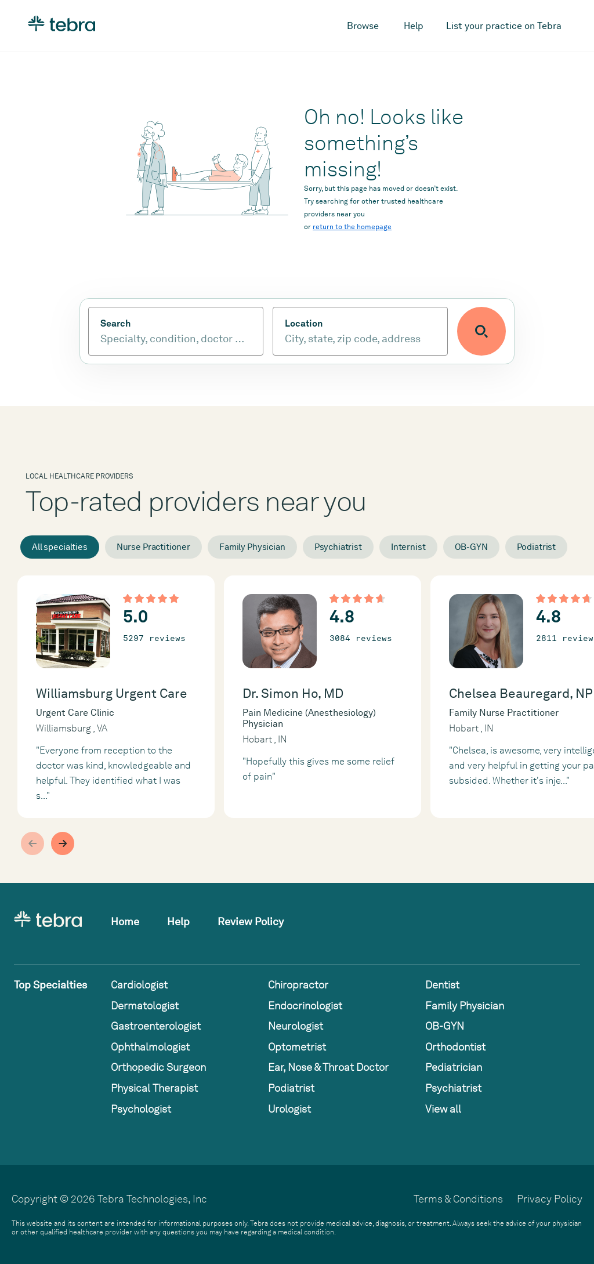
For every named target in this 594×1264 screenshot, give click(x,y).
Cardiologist (139, 985)
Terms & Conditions (458, 1199)
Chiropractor (298, 985)
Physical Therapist (154, 1088)
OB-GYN (471, 547)
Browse (363, 25)
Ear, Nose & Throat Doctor (328, 1067)
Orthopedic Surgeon (158, 1067)
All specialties (60, 547)
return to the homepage (352, 227)
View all (443, 1109)
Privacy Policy (549, 1199)
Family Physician (252, 547)
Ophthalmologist (150, 1047)
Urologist (289, 1109)
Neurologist (295, 1026)
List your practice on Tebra (504, 25)
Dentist (442, 985)
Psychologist (141, 1109)
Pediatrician (453, 1067)
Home (125, 921)
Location (304, 323)
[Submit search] (481, 331)
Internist (408, 547)
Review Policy (251, 921)
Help (413, 25)
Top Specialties (50, 985)
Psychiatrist (338, 547)
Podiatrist (536, 547)
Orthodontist (455, 1047)
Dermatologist (145, 1005)
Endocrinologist (305, 1005)
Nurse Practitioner (153, 547)
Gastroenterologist (156, 1026)
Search (115, 323)
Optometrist (297, 1047)
